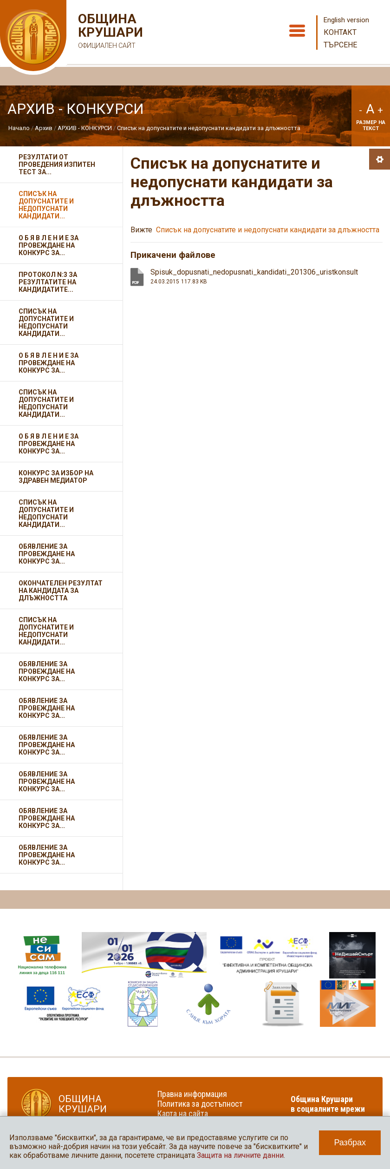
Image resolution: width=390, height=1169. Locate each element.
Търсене (340, 44)
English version (346, 20)
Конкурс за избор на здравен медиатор (56, 476)
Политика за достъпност (200, 1104)
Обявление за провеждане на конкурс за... (47, 554)
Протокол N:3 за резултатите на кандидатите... (48, 282)
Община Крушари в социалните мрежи (328, 1104)
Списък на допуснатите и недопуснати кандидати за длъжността (208, 128)
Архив (43, 128)
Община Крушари (109, 32)
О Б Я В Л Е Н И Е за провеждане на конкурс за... (48, 245)
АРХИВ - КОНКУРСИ (85, 128)
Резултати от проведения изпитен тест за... (57, 164)
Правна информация (192, 1094)
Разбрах (350, 1142)
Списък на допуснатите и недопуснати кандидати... (46, 205)
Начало (19, 128)
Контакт (340, 32)
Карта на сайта (182, 1113)
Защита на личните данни (240, 1155)
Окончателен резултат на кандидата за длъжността (61, 590)
